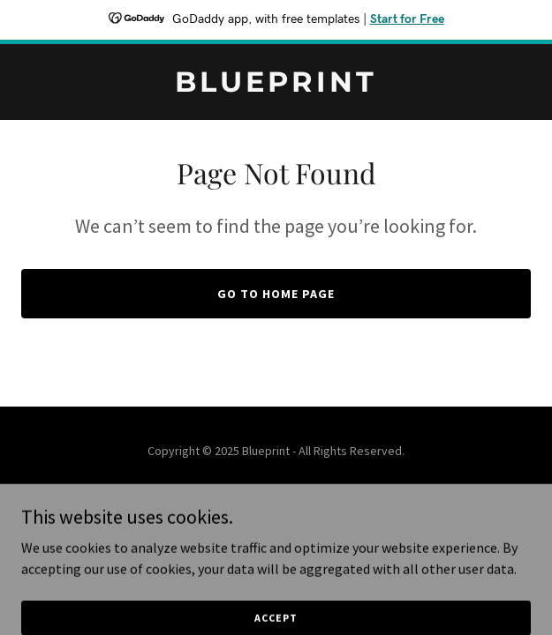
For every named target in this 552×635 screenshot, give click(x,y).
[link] (276, 86)
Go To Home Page (276, 294)
